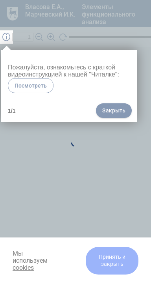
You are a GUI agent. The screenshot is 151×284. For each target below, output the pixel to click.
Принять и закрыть (112, 260)
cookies (23, 267)
